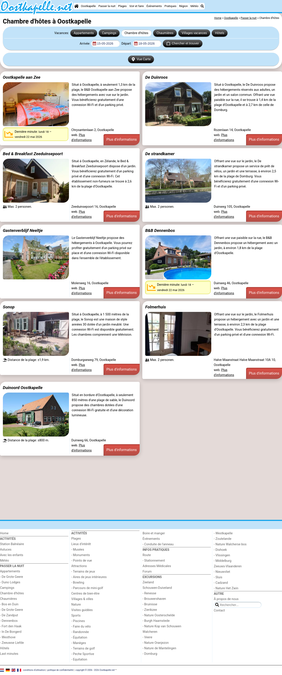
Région (183, 6)
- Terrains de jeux (83, 571)
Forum (147, 571)
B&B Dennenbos (160, 230)
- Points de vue (81, 560)
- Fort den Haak (11, 626)
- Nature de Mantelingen (159, 648)
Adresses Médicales (157, 566)
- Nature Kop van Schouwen (162, 626)
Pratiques (170, 6)
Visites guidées (82, 610)
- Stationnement (154, 560)
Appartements (84, 33)
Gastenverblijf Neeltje (23, 230)
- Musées (77, 549)
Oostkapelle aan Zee (22, 77)
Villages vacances (194, 33)
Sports (76, 615)
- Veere (147, 637)
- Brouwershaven (154, 599)
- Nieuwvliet (222, 572)
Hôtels (219, 33)
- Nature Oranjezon (156, 643)
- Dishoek (220, 550)
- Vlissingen (222, 555)
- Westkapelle (223, 533)
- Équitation (79, 637)
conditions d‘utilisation (34, 670)
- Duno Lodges (10, 582)
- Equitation (79, 659)
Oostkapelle (88, 6)
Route (147, 555)
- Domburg (150, 654)
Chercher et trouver (182, 43)
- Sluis (218, 577)
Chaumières (164, 33)
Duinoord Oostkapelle (23, 387)
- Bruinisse (150, 604)
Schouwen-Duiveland (157, 588)
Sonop (9, 306)
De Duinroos (156, 77)
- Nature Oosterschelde (159, 615)
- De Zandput (9, 615)
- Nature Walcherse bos (230, 544)
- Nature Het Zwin (226, 588)
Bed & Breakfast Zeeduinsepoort (33, 153)
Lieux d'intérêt (81, 544)
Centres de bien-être (85, 593)
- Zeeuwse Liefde (12, 643)
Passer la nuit (106, 6)
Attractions (79, 566)
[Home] (76, 6)
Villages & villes (82, 599)
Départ (126, 43)
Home (4, 533)
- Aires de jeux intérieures (89, 577)
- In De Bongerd (10, 632)
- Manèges (78, 643)
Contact (219, 610)
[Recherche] (202, 6)
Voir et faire (136, 6)
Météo (194, 6)
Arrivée (85, 43)
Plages (122, 6)
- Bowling (77, 582)
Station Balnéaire (12, 544)
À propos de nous (226, 599)
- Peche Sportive (82, 654)
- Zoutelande (223, 539)
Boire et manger (154, 533)
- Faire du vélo (81, 626)
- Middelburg (223, 561)
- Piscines (78, 621)
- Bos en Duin (9, 604)
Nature (76, 604)
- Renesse (149, 593)
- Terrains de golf (83, 648)
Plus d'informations (121, 139)
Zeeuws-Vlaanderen (228, 566)
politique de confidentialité (60, 670)
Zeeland (148, 582)
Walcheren (150, 632)
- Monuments (80, 555)
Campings (109, 33)
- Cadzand (221, 583)
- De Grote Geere (11, 577)
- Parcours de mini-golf (87, 588)
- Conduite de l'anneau (158, 544)
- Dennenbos (9, 621)
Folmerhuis (155, 306)
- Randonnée (80, 632)
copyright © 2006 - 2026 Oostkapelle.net (95, 670)
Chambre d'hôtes (136, 33)
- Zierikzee (150, 610)
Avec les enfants (11, 555)
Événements (154, 6)
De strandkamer (159, 153)
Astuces (5, 549)
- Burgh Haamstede (156, 621)
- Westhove (7, 637)
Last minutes (9, 654)
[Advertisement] (132, 488)
